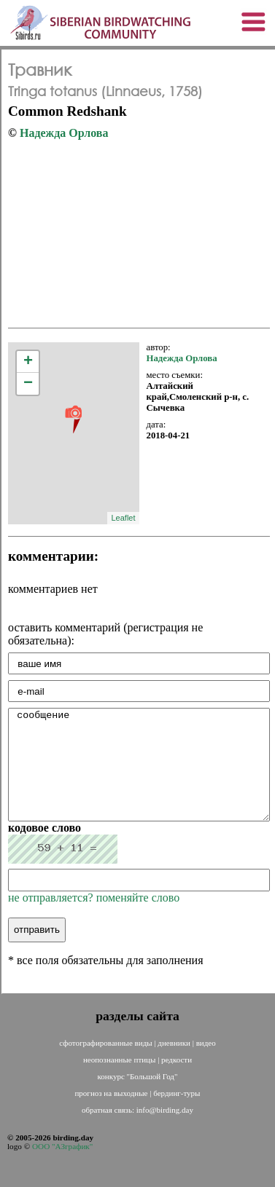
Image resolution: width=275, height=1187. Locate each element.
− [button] (28, 384)
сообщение (139, 775)
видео (206, 1064)
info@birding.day (164, 1131)
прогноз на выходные (112, 1115)
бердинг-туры (176, 1115)
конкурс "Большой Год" (138, 1098)
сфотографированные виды (106, 1064)
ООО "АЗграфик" (62, 1168)
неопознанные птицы (120, 1081)
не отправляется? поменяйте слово (93, 919)
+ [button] (28, 362)
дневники (175, 1064)
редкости (176, 1081)
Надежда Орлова (64, 133)
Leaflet (123, 517)
